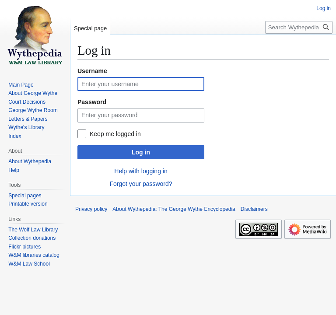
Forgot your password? (140, 183)
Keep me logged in (115, 133)
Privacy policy (91, 209)
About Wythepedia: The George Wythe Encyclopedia (173, 209)
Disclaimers (254, 209)
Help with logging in (140, 171)
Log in (141, 152)
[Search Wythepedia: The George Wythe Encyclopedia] (298, 27)
